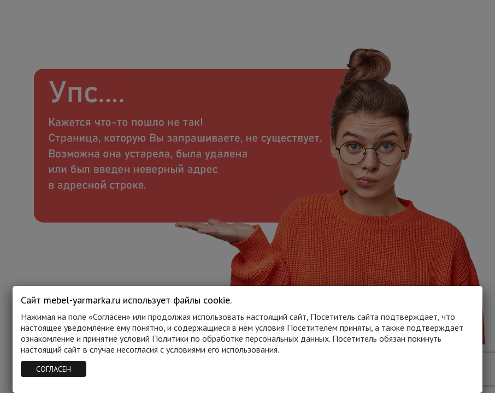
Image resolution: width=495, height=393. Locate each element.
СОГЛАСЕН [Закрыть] (53, 369)
